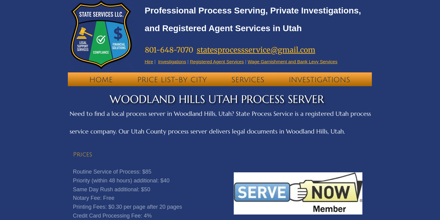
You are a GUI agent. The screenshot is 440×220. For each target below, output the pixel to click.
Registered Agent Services (217, 61)
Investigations (319, 80)
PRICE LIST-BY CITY (172, 80)
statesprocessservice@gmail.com (256, 50)
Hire (149, 61)
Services (247, 80)
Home (101, 80)
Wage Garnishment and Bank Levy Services (292, 61)
